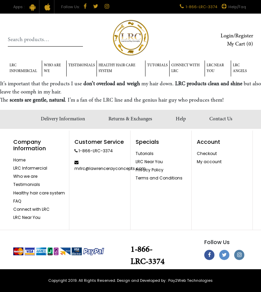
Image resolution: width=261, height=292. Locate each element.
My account (209, 162)
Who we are (25, 176)
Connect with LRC (185, 68)
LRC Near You (215, 68)
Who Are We (52, 68)
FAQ (17, 201)
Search (78, 40)
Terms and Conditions (159, 178)
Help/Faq (234, 7)
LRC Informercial (23, 68)
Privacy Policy (149, 170)
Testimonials (81, 65)
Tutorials (157, 65)
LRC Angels (240, 68)
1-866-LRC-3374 (198, 7)
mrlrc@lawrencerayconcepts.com (110, 168)
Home (19, 160)
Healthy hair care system (117, 68)
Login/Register (237, 36)
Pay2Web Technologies (190, 280)
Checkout (207, 153)
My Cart (240, 44)
